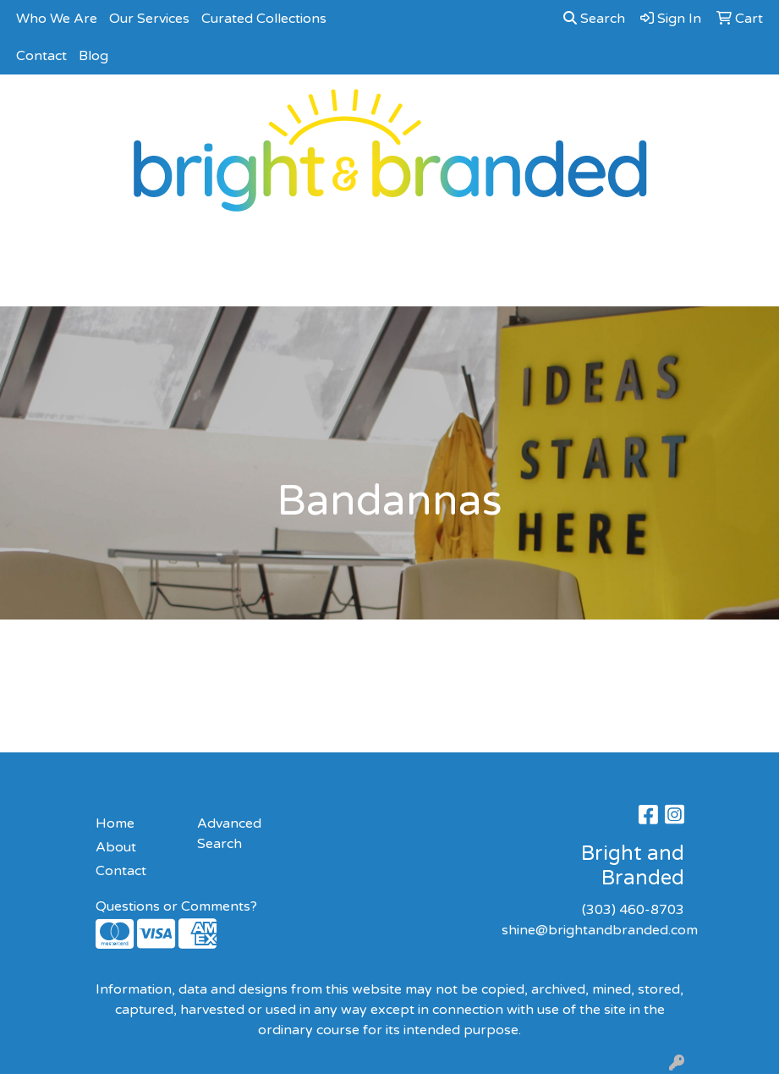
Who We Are (56, 18)
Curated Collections (263, 18)
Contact (41, 55)
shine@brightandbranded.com (600, 930)
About (116, 847)
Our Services (149, 18)
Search (594, 18)
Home (115, 823)
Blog (93, 55)
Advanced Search (229, 833)
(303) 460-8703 (633, 909)
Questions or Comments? (176, 906)
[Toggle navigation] (26, 287)
